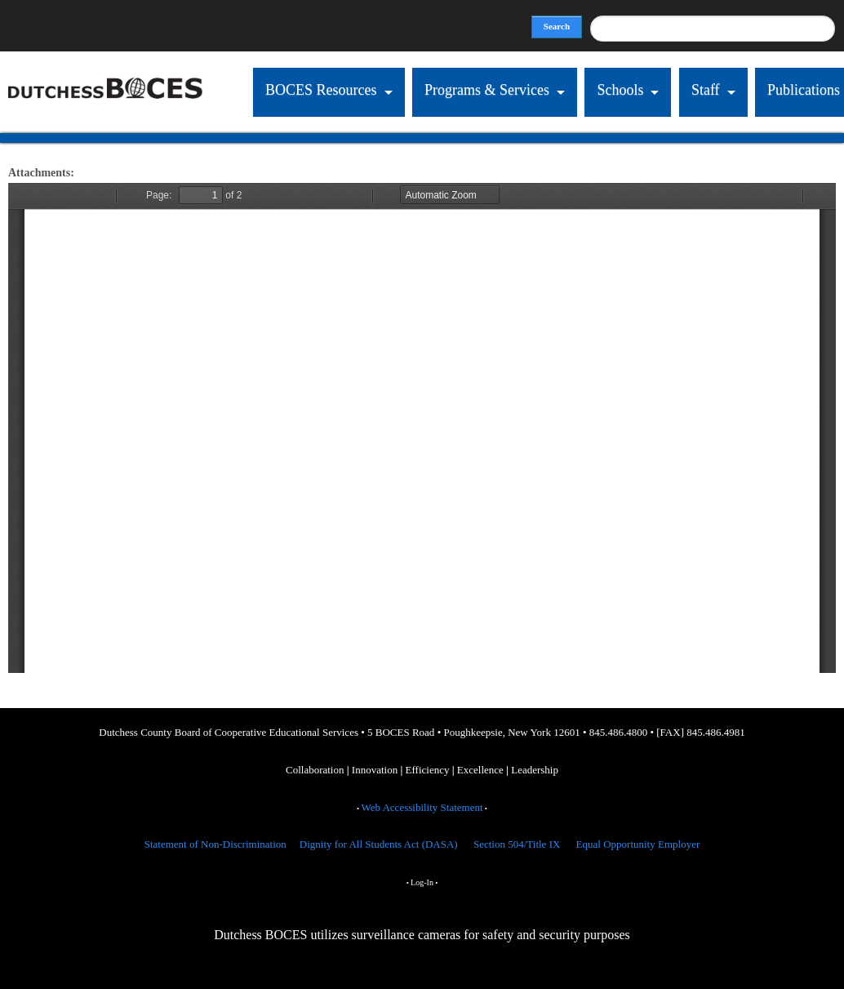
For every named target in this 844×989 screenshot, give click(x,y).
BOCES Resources (319, 90)
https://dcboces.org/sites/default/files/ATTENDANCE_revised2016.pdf (422, 428)
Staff (705, 90)
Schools (619, 90)
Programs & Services (485, 90)
